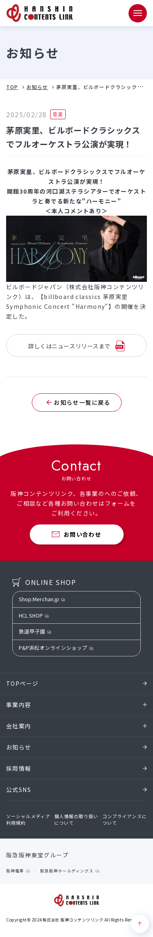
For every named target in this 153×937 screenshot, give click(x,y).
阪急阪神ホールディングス (66, 871)
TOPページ (76, 683)
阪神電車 (15, 871)
